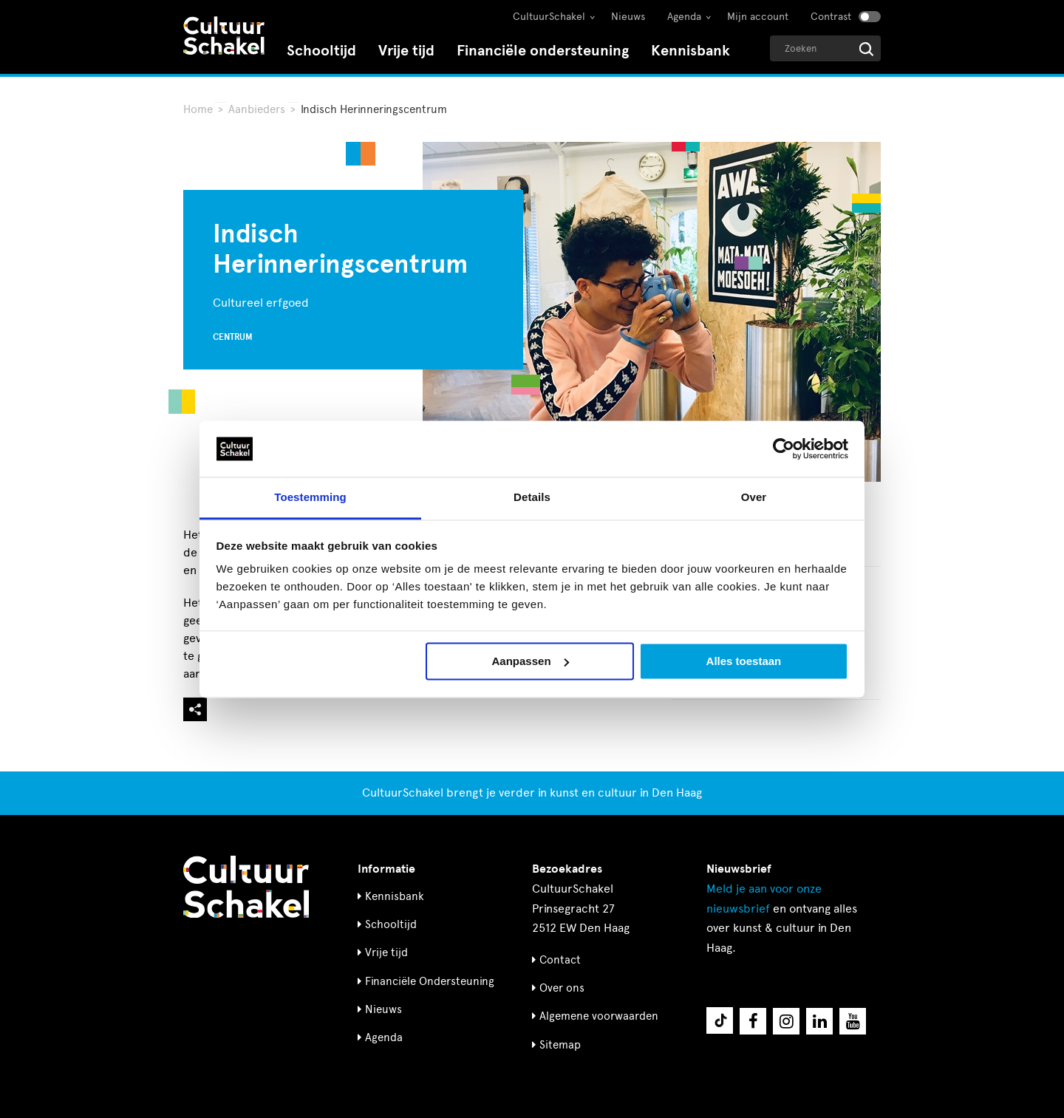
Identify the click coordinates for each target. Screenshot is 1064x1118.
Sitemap (560, 1044)
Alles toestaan (744, 661)
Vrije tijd (406, 50)
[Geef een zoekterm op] (825, 48)
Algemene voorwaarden (598, 1016)
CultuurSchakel (549, 16)
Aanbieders (256, 109)
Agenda (684, 16)
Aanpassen (530, 661)
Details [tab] (532, 497)
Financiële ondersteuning (543, 50)
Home (198, 109)
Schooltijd (321, 50)
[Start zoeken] (866, 49)
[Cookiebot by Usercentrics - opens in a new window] (783, 448)
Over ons (561, 988)
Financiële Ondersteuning (429, 981)
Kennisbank (690, 50)
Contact (560, 960)
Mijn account (757, 16)
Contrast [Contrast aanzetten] (831, 16)
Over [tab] (754, 497)
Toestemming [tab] (310, 497)
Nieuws (628, 16)
